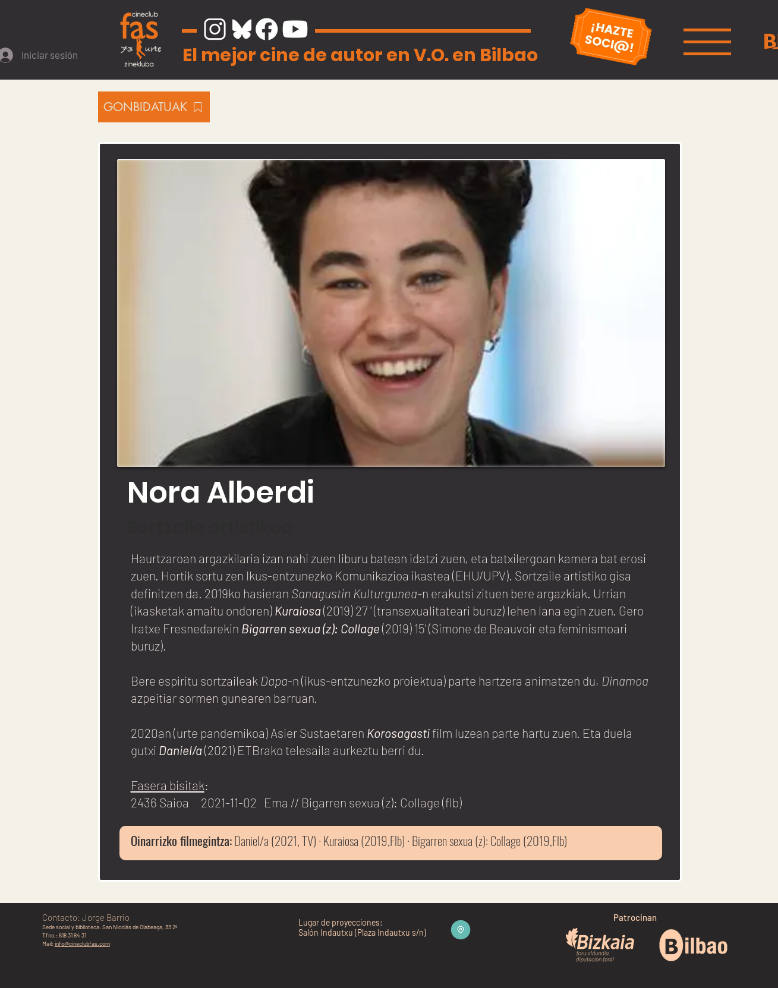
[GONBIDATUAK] (154, 106)
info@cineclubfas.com (82, 943)
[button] (707, 42)
